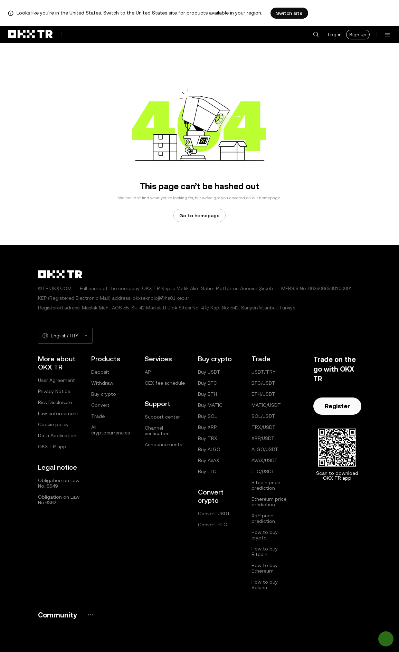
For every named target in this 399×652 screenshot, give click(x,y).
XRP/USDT (263, 438)
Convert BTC (212, 524)
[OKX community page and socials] (90, 615)
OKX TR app (52, 446)
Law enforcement (58, 413)
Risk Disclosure (55, 402)
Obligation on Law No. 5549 (58, 483)
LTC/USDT (263, 471)
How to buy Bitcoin (264, 551)
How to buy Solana (264, 584)
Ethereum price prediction (268, 501)
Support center (162, 417)
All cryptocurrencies (110, 429)
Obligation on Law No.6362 (58, 499)
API (148, 372)
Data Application (57, 435)
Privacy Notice (54, 391)
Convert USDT (214, 513)
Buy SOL (207, 416)
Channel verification (157, 430)
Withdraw (102, 383)
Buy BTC (207, 383)
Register (337, 406)
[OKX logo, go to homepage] (30, 34)
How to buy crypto (264, 534)
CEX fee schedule (165, 383)
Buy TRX (207, 438)
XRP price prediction (263, 518)
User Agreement (56, 380)
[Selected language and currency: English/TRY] (65, 336)
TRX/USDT (263, 427)
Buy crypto (103, 394)
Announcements (163, 444)
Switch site (289, 13)
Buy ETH (207, 394)
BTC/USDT (263, 383)
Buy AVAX (208, 460)
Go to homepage (199, 215)
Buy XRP (207, 427)
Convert (100, 405)
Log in (335, 34)
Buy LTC (207, 471)
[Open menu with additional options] (387, 35)
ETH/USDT (263, 394)
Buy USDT (209, 372)
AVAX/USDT (264, 460)
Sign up (358, 34)
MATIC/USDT (266, 405)
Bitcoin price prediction (265, 485)
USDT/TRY (263, 372)
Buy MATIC (210, 405)
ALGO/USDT (264, 449)
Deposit (100, 372)
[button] (315, 34)
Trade (98, 416)
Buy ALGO (209, 449)
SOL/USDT (263, 416)
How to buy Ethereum (264, 568)
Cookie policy (53, 424)
